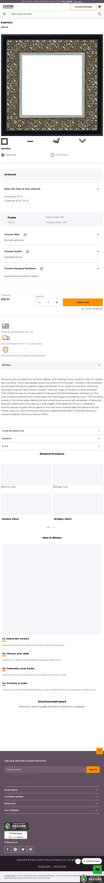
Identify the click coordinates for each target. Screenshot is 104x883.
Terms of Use (60, 866)
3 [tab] (52, 527)
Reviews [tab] (51, 438)
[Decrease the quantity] (39, 302)
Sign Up (93, 769)
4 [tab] (54, 527)
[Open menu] (4, 14)
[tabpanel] (26, 494)
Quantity (40, 296)
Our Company (51, 810)
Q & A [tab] (51, 446)
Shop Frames (51, 790)
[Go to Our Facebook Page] (7, 849)
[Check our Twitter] (23, 849)
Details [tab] (51, 365)
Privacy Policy (44, 866)
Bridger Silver (63, 519)
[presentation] (21, 778)
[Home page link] (7, 7)
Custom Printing (83, 7)
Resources (51, 803)
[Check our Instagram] (15, 849)
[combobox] (56, 14)
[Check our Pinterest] (30, 849)
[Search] (99, 14)
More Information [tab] (51, 431)
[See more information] (25, 235)
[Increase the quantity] (57, 302)
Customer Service (51, 796)
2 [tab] (50, 527)
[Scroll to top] (99, 751)
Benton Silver (10, 519)
